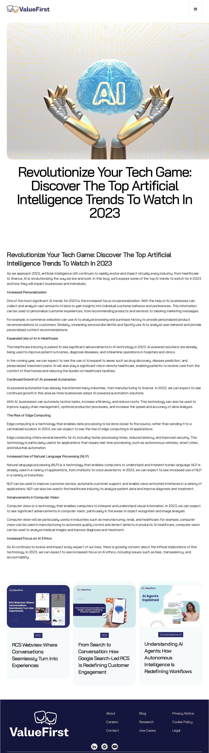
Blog (142, 713)
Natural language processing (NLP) (33, 465)
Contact (112, 730)
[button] (195, 9)
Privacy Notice (183, 713)
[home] (28, 9)
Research (146, 722)
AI (167, 301)
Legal (176, 730)
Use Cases (147, 730)
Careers (112, 722)
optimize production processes (84, 406)
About (110, 713)
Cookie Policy (182, 722)
